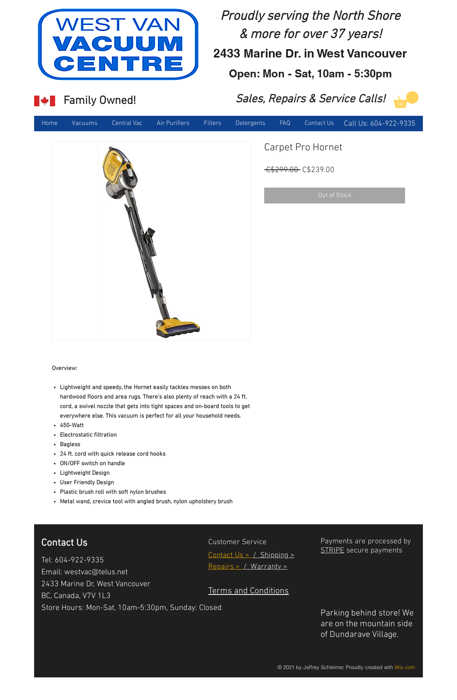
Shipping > (275, 555)
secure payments (373, 550)
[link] (406, 99)
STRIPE (332, 550)
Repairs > (226, 567)
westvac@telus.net (96, 572)
